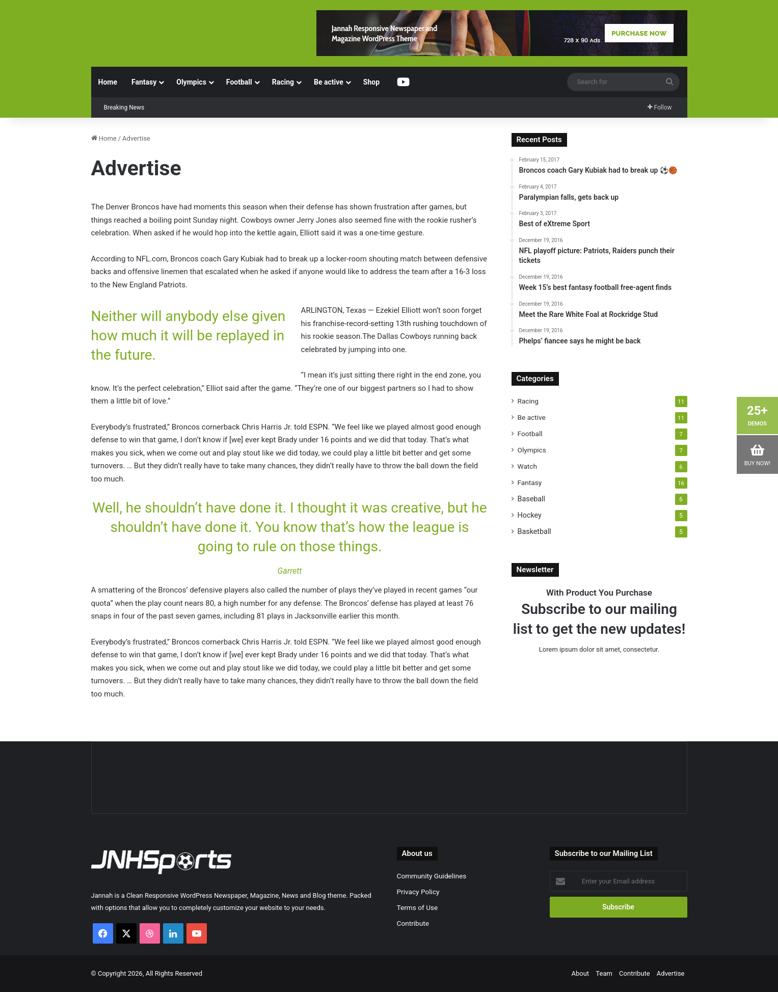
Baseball (532, 499)
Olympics (191, 82)
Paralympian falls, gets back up (200, 99)
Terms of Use (417, 907)
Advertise (671, 973)
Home (107, 82)
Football (239, 82)
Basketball (534, 531)
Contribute (413, 923)
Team (604, 973)
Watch (527, 466)
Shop (371, 82)
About (580, 973)
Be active (328, 82)
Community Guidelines (432, 876)
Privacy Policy (418, 892)
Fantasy (143, 82)
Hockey (530, 515)
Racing (283, 82)
